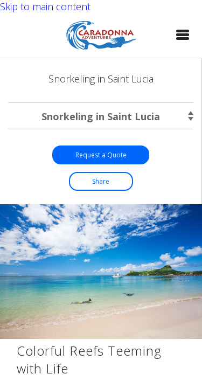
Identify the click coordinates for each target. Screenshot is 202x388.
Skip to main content (45, 6)
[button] (182, 34)
